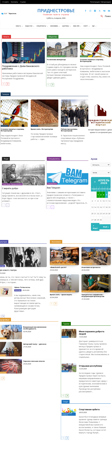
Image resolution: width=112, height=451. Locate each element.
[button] (105, 16)
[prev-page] (3, 84)
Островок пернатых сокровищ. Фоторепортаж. (92, 60)
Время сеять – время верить (61, 295)
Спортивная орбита (67, 414)
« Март (95, 226)
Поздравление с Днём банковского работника (20, 67)
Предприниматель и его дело (62, 264)
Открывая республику (90, 366)
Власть (6, 37)
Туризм (66, 324)
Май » (106, 227)
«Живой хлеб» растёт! (58, 267)
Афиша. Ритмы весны (22, 287)
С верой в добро (10, 188)
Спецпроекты (54, 159)
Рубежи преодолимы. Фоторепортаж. (69, 130)
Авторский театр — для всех (34, 344)
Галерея (84, 56)
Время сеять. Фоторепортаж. (42, 129)
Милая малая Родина (56, 56)
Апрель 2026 (104, 181)
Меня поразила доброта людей (91, 332)
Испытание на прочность (91, 267)
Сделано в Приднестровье (93, 291)
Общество (52, 37)
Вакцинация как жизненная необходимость (34, 328)
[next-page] (7, 84)
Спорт (65, 402)
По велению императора (56, 60)
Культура (18, 290)
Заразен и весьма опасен (34, 361)
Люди (6, 159)
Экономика (56, 242)
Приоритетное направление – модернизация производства (93, 295)
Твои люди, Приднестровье (12, 184)
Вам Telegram (53, 187)
